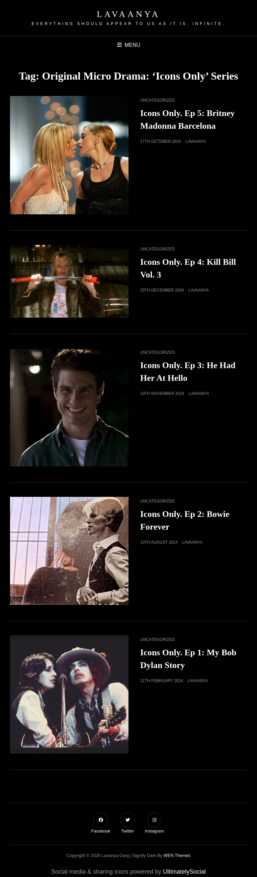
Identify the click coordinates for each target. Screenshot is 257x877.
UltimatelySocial (184, 871)
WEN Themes (177, 855)
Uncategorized (157, 100)
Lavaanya (128, 14)
